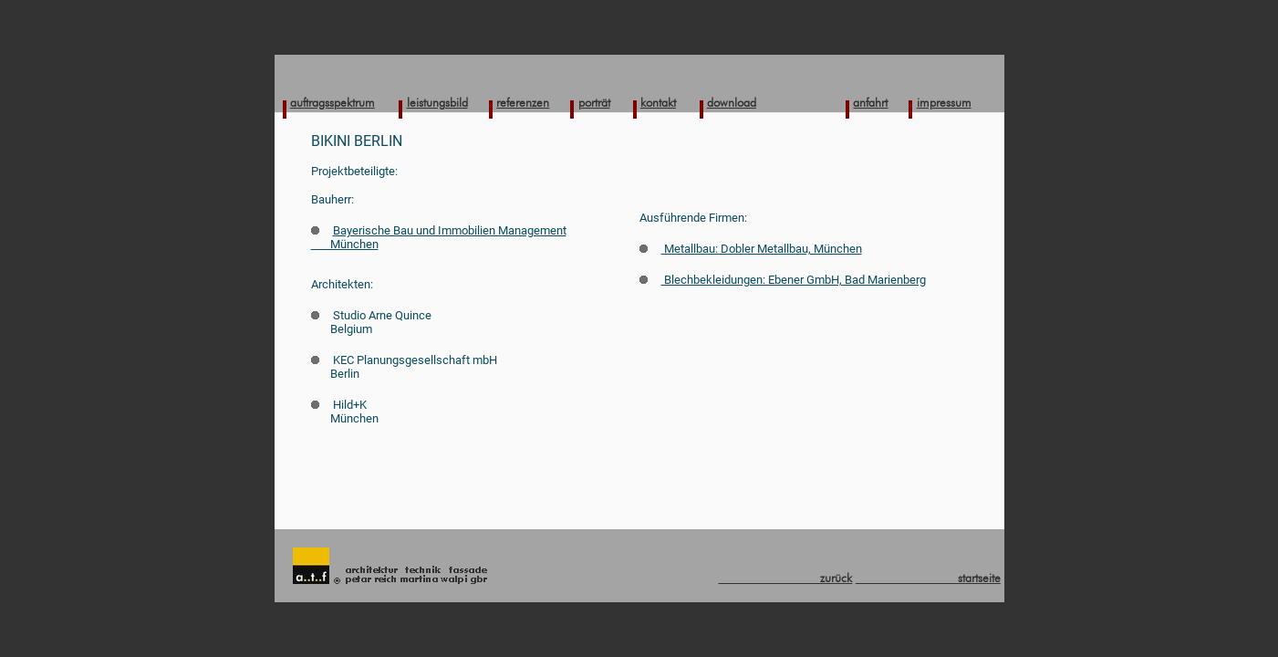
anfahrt (870, 102)
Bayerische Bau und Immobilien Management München (438, 237)
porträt (594, 102)
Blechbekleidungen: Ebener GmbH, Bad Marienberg (782, 280)
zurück (785, 577)
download (731, 102)
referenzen (522, 102)
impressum (944, 102)
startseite (928, 577)
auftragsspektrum (332, 102)
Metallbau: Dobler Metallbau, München (750, 249)
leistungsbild (437, 102)
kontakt (658, 102)
